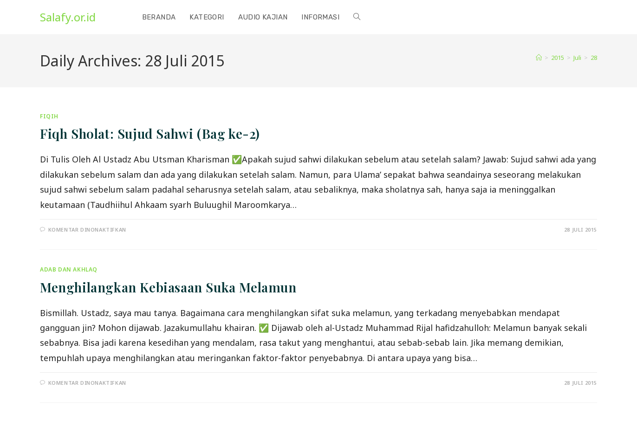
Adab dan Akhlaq (69, 269)
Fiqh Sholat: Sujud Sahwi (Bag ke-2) (150, 133)
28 (594, 57)
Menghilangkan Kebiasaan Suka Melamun (168, 287)
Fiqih (49, 116)
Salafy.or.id (68, 17)
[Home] (539, 57)
